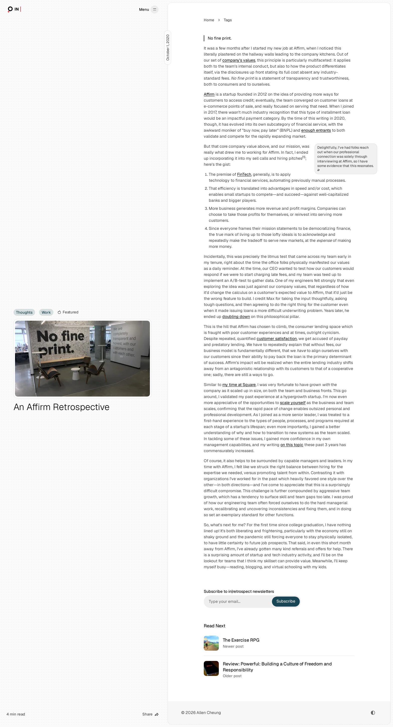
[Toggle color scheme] (373, 713)
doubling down (236, 316)
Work (46, 312)
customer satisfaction (277, 338)
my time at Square (239, 384)
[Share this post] (150, 714)
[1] (303, 157)
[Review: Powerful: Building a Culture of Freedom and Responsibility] (279, 670)
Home (209, 20)
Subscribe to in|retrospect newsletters (239, 591)
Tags (228, 20)
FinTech (244, 174)
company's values (238, 60)
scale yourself (293, 402)
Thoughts (24, 312)
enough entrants (316, 130)
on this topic (291, 444)
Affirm (209, 94)
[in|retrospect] (14, 9)
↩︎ (318, 170)
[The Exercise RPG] (279, 643)
